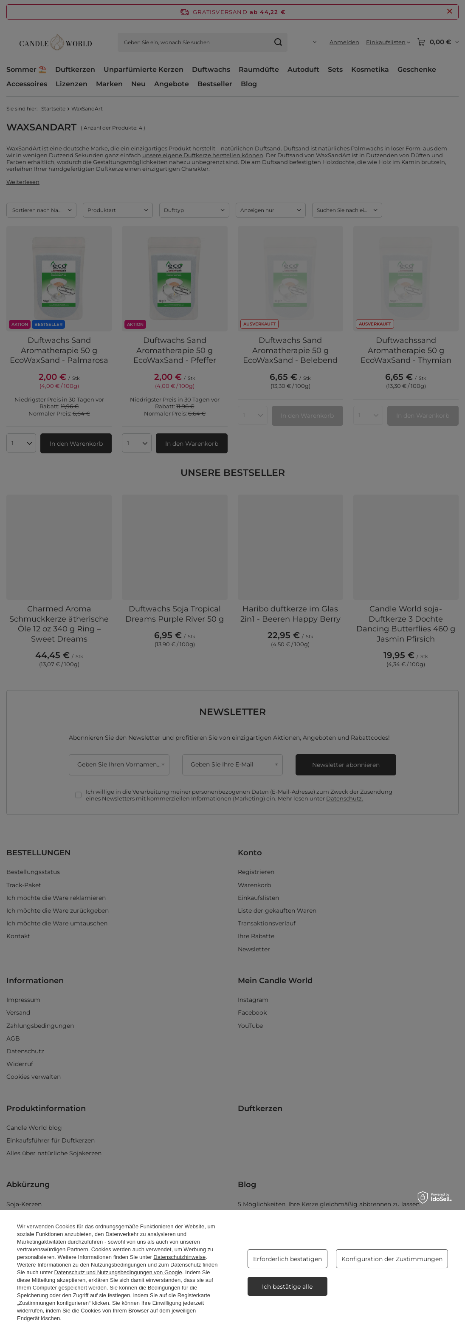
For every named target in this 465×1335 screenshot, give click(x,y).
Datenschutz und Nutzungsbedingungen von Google (118, 1272)
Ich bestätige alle (287, 1286)
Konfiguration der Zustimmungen (391, 1259)
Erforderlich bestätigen (287, 1259)
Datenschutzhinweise (179, 1257)
